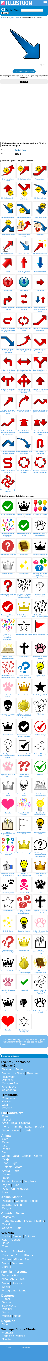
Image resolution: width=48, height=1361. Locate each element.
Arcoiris (26, 1130)
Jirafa (18, 1167)
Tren (5, 1246)
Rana (5, 1181)
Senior (6, 1286)
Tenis (5, 1312)
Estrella (39, 1126)
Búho (16, 1185)
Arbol (5, 1122)
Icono (5, 1251)
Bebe (5, 1275)
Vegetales (8, 1217)
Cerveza (7, 1227)
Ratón (6, 1177)
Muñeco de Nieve (13, 1073)
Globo (18, 1259)
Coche (6, 1236)
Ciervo (38, 1155)
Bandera (17, 1263)
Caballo (26, 1155)
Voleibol (7, 1308)
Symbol (11, 17)
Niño (5, 1279)
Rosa (5, 1116)
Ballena (7, 1204)
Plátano (39, 1220)
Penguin (7, 1208)
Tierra (5, 1126)
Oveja (5, 1159)
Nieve (15, 1130)
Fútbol (6, 1299)
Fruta (5, 1220)
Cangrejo (22, 1200)
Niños (15, 1275)
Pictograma (9, 1290)
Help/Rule (26, 1347)
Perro (5, 1142)
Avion (5, 1239)
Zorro (16, 1170)
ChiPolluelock (20, 1188)
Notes (17, 1315)
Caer (5, 1104)
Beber (20, 1213)
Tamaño (17, 1126)
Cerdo (6, 1155)
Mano (22, 1290)
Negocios (8, 1321)
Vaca (16, 1155)
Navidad (7, 1069)
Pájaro (6, 1185)
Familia (6, 1271)
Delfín (18, 1204)
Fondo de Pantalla (13, 1335)
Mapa (5, 1263)
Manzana (15, 1220)
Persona (20, 1271)
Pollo (5, 1188)
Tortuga (16, 1181)
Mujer (5, 1283)
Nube (5, 1130)
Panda (6, 1148)
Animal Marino (11, 1197)
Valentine (8, 1080)
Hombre (17, 1283)
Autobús (30, 1236)
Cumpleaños (10, 1083)
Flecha (28, 1255)
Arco (19, 1255)
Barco (5, 1243)
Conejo (6, 1174)
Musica (6, 1315)
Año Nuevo (9, 1086)
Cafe (18, 1227)
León (5, 1163)
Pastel (6, 1224)
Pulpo (34, 1200)
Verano (6, 1101)
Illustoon (3, 17)
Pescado (7, 1200)
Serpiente (30, 1181)
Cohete (16, 1239)
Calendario (9, 1090)
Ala (27, 1259)
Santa (19, 1069)
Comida (7, 1213)
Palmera (24, 1122)
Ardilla (6, 1170)
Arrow (17, 17)
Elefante (7, 1167)
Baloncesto (9, 1305)
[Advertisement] (24, 114)
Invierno (7, 1108)
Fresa (27, 1220)
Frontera (7, 1332)
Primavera (8, 1098)
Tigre (14, 1163)
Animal (6, 1135)
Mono (5, 1152)
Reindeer (33, 1073)
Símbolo (19, 1251)
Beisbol (6, 1302)
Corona (6, 1259)
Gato (5, 1139)
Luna (28, 1126)
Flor (4, 1113)
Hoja (14, 1122)
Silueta (6, 1339)
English (8, 1347)
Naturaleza (15, 1113)
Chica (13, 1279)
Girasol (6, 1119)
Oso (4, 1145)
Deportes (8, 1295)
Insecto (6, 1192)
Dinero (6, 1324)
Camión (17, 1236)
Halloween (8, 1076)
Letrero (6, 1266)
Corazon (7, 1255)
